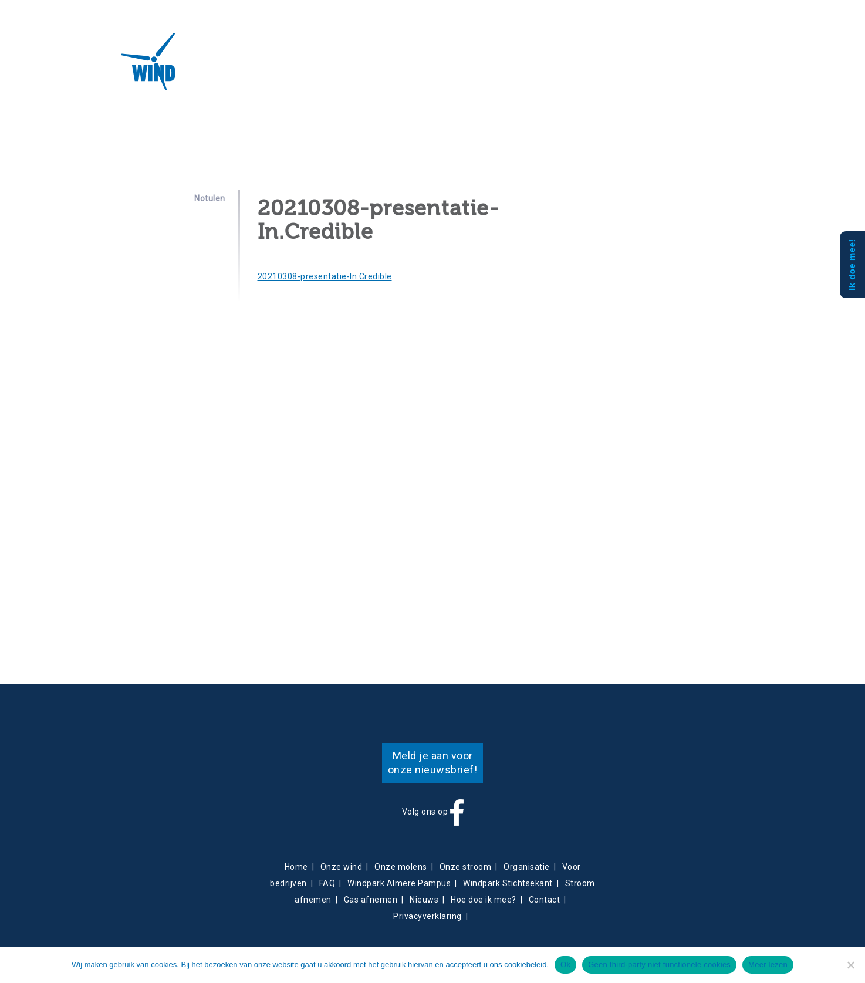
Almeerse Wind (114, 61)
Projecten (269, 68)
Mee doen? (546, 67)
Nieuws (387, 67)
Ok (565, 964)
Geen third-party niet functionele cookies (659, 964)
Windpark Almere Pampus (399, 883)
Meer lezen (768, 964)
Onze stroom (466, 866)
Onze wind (341, 866)
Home (296, 866)
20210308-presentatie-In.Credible (325, 276)
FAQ (327, 883)
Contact (423, 67)
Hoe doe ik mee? (483, 899)
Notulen (209, 198)
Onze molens (400, 866)
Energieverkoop (334, 68)
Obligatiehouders (483, 68)
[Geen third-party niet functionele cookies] (850, 965)
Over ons (217, 68)
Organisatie (527, 866)
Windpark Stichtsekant (508, 883)
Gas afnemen (371, 899)
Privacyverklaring (427, 916)
